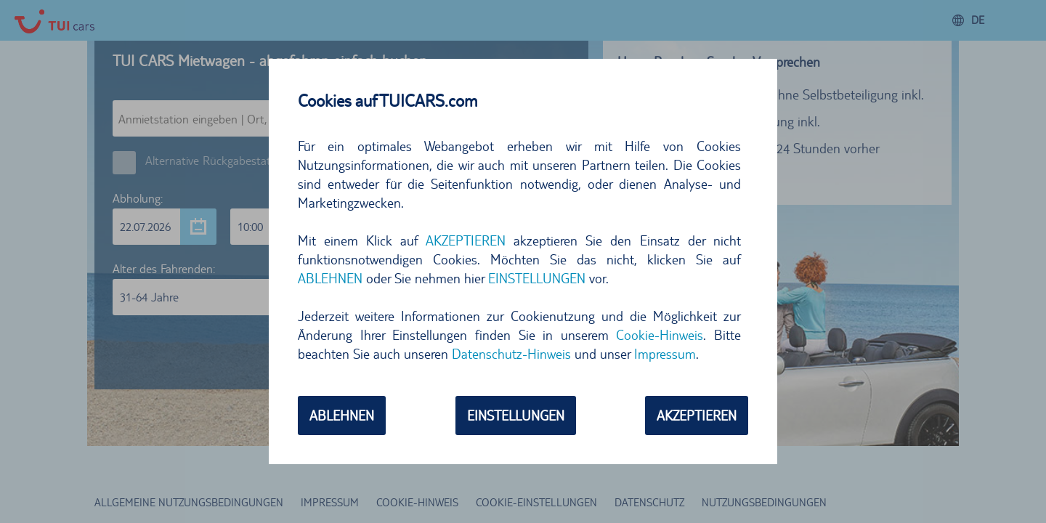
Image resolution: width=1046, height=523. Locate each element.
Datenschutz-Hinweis (511, 354)
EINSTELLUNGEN (536, 278)
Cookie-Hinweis (659, 335)
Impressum (665, 354)
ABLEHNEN (330, 278)
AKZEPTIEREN (466, 240)
